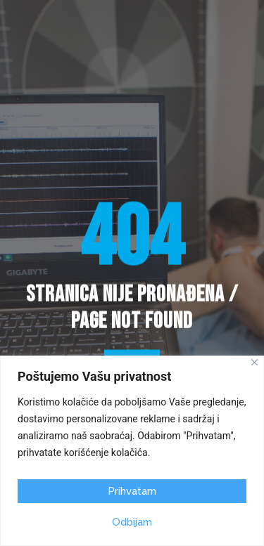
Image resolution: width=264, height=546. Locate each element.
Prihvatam (132, 491)
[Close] (254, 362)
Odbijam (132, 522)
